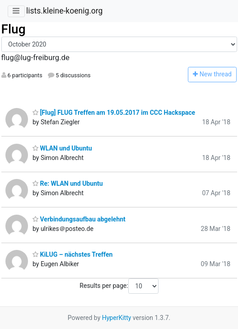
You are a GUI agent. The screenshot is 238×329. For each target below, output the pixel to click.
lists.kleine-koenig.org (64, 10)
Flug (13, 29)
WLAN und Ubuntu (62, 148)
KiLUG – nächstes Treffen (72, 254)
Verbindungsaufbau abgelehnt (79, 219)
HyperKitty (116, 317)
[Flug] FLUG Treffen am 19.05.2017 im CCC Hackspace (114, 112)
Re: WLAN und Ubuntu (68, 183)
